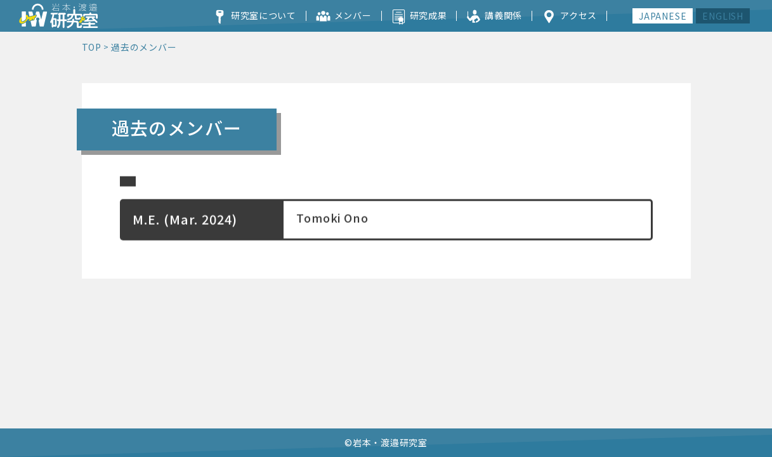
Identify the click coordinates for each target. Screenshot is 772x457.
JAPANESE (662, 16)
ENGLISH (722, 16)
